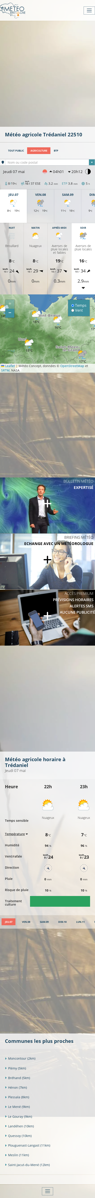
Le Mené (17, 1107)
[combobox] (50, 162)
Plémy (15, 1068)
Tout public (16, 150)
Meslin (17, 1155)
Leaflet (8, 366)
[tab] (8, 921)
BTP (56, 150)
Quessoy (18, 1136)
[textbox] (50, 162)
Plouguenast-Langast (27, 1145)
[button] (57, 323)
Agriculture (38, 150)
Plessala (17, 1097)
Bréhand (17, 1078)
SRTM (5, 370)
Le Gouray (18, 1116)
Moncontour (20, 1058)
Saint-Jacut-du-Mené (27, 1165)
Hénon (16, 1087)
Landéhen (19, 1126)
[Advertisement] (47, 73)
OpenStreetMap (72, 366)
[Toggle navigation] (89, 10)
